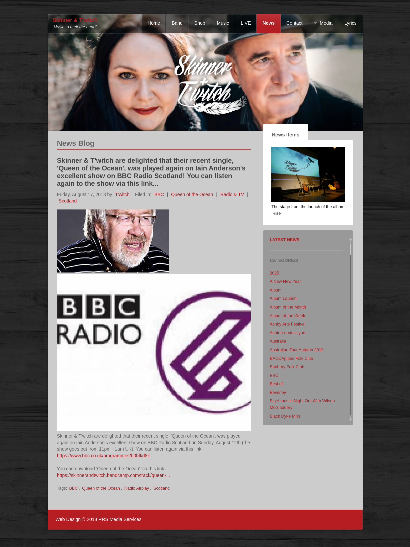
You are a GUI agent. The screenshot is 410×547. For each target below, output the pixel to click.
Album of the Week (287, 316)
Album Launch (283, 298)
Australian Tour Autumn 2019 (297, 350)
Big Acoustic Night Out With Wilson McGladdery (302, 404)
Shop (199, 23)
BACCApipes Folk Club (291, 358)
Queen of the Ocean (192, 194)
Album (276, 290)
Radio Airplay (136, 488)
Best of (276, 384)
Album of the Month (288, 307)
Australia (278, 341)
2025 (274, 273)
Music (223, 23)
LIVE (246, 23)
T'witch (122, 194)
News (268, 23)
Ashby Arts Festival (287, 324)
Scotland (68, 200)
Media (326, 23)
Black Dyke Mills (285, 416)
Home (154, 23)
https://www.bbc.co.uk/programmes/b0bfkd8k (103, 455)
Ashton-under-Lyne (287, 333)
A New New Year (285, 281)
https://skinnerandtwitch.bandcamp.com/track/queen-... (113, 475)
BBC (159, 194)
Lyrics (350, 23)
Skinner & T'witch (75, 20)
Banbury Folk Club (287, 367)
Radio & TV (232, 194)
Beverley (278, 392)
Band (177, 23)
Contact (294, 23)
